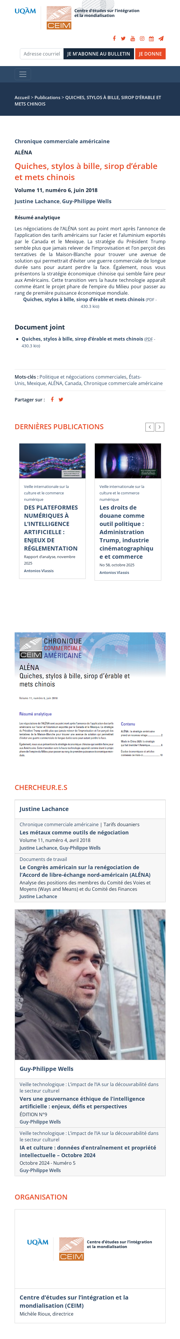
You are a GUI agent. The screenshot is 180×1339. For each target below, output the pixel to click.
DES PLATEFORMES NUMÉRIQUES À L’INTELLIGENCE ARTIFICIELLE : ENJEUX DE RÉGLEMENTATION (51, 527)
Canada (73, 383)
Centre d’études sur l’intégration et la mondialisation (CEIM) (74, 1301)
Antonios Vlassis (39, 570)
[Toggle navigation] (23, 74)
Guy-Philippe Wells (87, 201)
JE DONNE (150, 54)
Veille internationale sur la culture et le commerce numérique (46, 493)
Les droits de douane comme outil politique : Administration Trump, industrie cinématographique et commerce (126, 531)
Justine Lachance (37, 201)
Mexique (36, 383)
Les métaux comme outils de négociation (74, 832)
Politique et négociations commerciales (83, 377)
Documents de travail (43, 859)
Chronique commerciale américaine (62, 141)
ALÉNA (55, 383)
